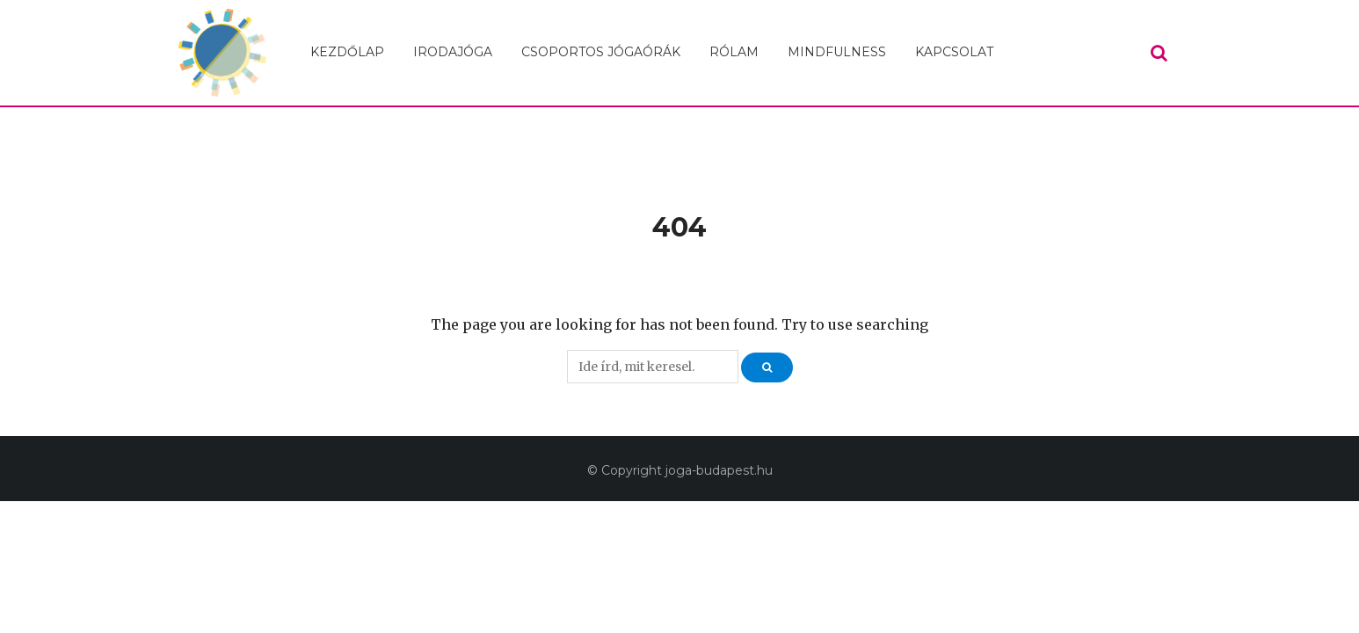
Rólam (734, 52)
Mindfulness (837, 52)
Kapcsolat (954, 52)
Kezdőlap (347, 52)
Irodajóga (452, 52)
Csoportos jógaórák (600, 52)
